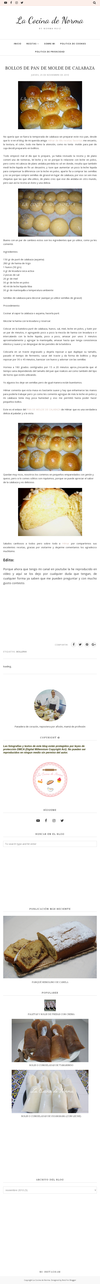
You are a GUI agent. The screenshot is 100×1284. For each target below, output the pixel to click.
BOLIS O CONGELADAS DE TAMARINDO (51, 1065)
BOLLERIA (21, 651)
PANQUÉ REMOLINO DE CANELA (50, 982)
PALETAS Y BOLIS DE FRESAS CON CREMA (51, 1014)
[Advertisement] (50, 877)
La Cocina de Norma (50, 20)
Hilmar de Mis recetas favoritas (64, 140)
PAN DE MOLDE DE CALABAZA (44, 409)
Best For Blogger (69, 1280)
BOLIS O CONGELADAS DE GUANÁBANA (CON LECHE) (51, 1116)
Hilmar (65, 543)
